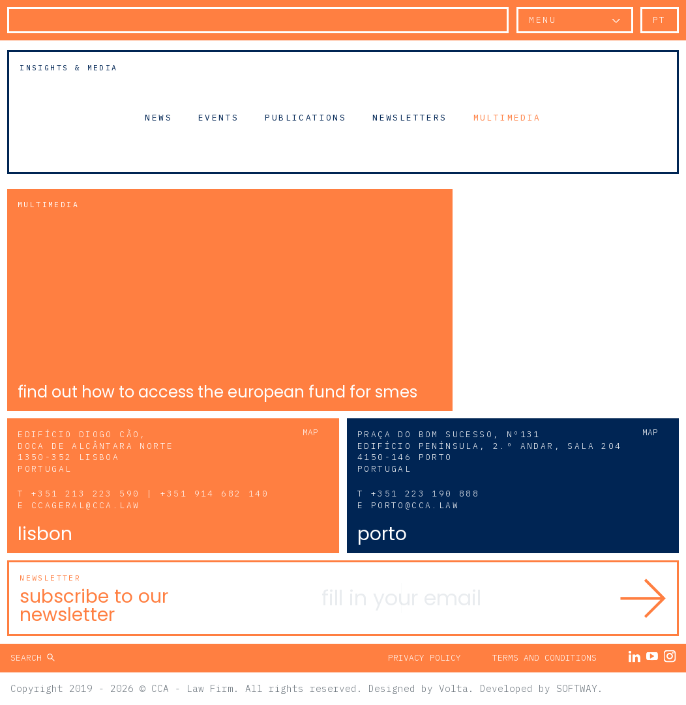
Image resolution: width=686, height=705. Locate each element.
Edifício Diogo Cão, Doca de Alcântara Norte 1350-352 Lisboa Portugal (95, 452)
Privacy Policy (424, 657)
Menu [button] (542, 19)
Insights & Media (68, 67)
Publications (305, 117)
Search (28, 657)
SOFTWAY (576, 688)
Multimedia (507, 117)
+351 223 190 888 (425, 493)
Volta (453, 688)
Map (310, 432)
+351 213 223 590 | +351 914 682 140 (150, 493)
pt (659, 19)
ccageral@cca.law (85, 505)
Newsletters (409, 117)
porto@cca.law (415, 505)
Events (218, 117)
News (158, 117)
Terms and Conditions (544, 657)
